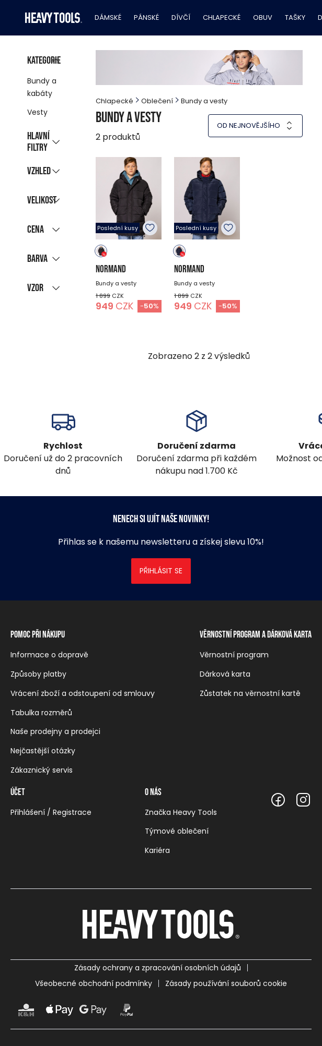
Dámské (108, 17)
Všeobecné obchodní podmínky (93, 983)
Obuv (262, 17)
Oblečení (157, 101)
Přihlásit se (161, 571)
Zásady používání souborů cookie (226, 983)
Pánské (146, 17)
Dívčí (180, 17)
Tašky (295, 17)
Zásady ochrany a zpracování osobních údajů (157, 967)
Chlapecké (221, 17)
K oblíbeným (150, 228)
